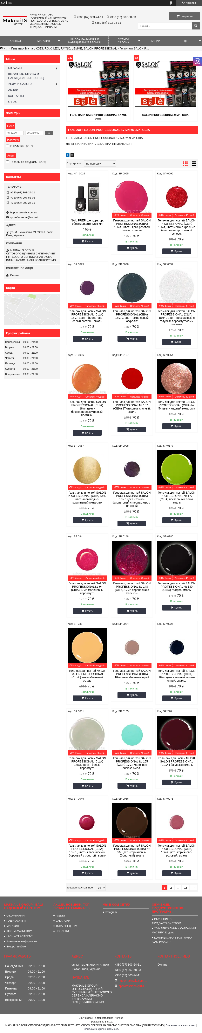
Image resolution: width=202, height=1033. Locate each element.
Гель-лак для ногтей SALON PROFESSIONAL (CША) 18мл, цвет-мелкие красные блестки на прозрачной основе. (176, 227)
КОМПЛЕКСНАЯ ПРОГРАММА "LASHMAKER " (172, 939)
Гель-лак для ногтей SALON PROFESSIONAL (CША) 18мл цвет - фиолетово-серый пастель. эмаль (87, 316)
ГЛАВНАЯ (14, 40)
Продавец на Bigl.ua (101, 1021)
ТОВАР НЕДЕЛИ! (66, 925)
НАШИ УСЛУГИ (16, 920)
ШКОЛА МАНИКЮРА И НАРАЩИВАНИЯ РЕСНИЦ (84, 41)
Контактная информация (21, 941)
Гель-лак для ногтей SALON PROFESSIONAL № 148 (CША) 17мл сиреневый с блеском (132, 588)
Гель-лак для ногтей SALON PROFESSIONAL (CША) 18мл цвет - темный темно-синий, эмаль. (176, 675)
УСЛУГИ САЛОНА (123, 41)
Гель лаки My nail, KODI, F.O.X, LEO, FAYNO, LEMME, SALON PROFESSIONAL (64, 48)
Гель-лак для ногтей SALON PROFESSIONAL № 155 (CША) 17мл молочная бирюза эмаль (132, 763)
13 (185, 887)
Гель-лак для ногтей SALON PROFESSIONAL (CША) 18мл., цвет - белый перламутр (87, 763)
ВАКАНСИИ (63, 920)
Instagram (111, 912)
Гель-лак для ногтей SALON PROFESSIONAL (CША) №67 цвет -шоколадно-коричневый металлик (87, 497)
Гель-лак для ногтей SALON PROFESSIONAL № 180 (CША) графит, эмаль (176, 587)
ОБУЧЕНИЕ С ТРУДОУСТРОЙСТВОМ (166, 921)
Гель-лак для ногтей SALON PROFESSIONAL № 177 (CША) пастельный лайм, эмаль (176, 497)
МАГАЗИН (44, 40)
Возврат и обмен (16, 946)
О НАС (12, 102)
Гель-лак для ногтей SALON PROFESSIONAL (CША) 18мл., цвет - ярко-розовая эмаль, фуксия (132, 225)
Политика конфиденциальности (101, 1029)
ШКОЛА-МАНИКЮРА (19, 931)
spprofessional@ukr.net (24, 217)
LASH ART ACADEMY (19, 936)
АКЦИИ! (61, 915)
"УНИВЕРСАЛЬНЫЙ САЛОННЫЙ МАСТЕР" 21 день (174, 930)
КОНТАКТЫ (16, 96)
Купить (89, 241)
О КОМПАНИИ (15, 915)
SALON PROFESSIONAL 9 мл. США (165, 114)
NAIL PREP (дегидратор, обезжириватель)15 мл (87, 222)
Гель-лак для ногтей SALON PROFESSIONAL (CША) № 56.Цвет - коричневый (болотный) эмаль (132, 850)
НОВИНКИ (62, 931)
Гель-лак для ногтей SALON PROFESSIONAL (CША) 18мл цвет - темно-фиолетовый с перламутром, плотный (132, 499)
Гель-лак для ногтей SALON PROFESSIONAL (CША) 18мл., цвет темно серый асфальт (132, 316)
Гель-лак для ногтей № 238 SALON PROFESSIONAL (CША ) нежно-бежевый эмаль (87, 675)
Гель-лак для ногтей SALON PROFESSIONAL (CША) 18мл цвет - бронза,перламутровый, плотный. (87, 408)
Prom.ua (118, 1018)
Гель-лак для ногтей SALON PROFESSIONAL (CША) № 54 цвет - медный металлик (176, 405)
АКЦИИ (155, 40)
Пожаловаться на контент (180, 1025)
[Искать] (196, 25)
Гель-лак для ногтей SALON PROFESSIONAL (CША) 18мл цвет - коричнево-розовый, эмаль (176, 850)
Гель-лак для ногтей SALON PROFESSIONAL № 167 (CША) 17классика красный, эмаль (132, 406)
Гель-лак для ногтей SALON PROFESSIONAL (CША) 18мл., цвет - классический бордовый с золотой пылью (87, 850)
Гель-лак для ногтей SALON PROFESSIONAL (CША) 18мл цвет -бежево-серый (132, 674)
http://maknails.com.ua (23, 212)
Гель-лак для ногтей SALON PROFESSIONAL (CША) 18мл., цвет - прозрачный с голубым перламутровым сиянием (176, 317)
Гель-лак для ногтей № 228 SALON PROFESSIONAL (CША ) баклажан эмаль (177, 761)
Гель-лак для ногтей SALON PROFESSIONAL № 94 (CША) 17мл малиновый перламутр (87, 588)
